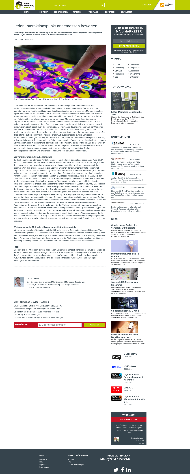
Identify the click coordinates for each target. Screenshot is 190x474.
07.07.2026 (128, 382)
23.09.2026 (128, 390)
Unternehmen (120, 137)
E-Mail (117, 65)
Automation (134, 71)
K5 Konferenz (130, 366)
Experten (110, 12)
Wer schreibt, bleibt (129, 419)
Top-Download (121, 86)
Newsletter (126, 12)
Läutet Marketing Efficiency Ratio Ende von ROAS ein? (38, 306)
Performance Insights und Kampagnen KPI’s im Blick (37, 309)
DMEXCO (128, 388)
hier (136, 52)
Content (43, 12)
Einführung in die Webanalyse (27, 315)
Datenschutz (44, 467)
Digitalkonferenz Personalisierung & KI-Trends (133, 377)
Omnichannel (135, 74)
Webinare (93, 12)
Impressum (43, 465)
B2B (116, 77)
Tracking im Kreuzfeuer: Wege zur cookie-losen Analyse (38, 318)
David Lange (18, 39)
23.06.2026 (128, 369)
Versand (118, 71)
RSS (41, 462)
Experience (134, 65)
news (114, 219)
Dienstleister (61, 12)
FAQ (69, 462)
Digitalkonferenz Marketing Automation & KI (135, 399)
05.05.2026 (128, 357)
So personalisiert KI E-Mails (125, 311)
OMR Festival (130, 354)
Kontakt (71, 459)
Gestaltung (119, 68)
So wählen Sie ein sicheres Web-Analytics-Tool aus (36, 312)
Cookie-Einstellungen (76, 465)
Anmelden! (94, 325)
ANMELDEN (146, 5)
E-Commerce (134, 77)
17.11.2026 (128, 405)
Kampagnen (134, 68)
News (27, 12)
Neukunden (119, 74)
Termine (77, 12)
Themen (116, 59)
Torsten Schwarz (137, 438)
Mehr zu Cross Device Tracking (31, 302)
